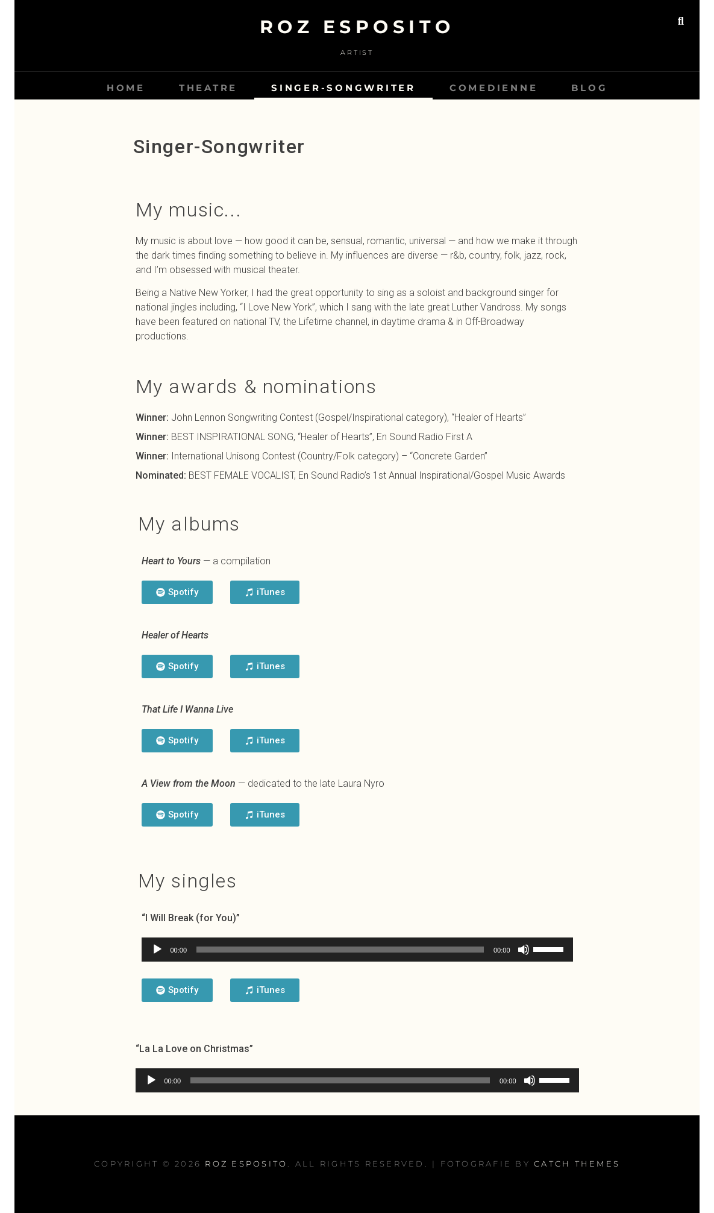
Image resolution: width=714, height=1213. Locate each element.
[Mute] (524, 950)
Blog (589, 87)
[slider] (340, 950)
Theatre (208, 87)
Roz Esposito (357, 27)
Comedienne (493, 87)
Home (126, 87)
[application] (357, 949)
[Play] (157, 950)
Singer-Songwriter (343, 87)
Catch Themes (577, 1163)
